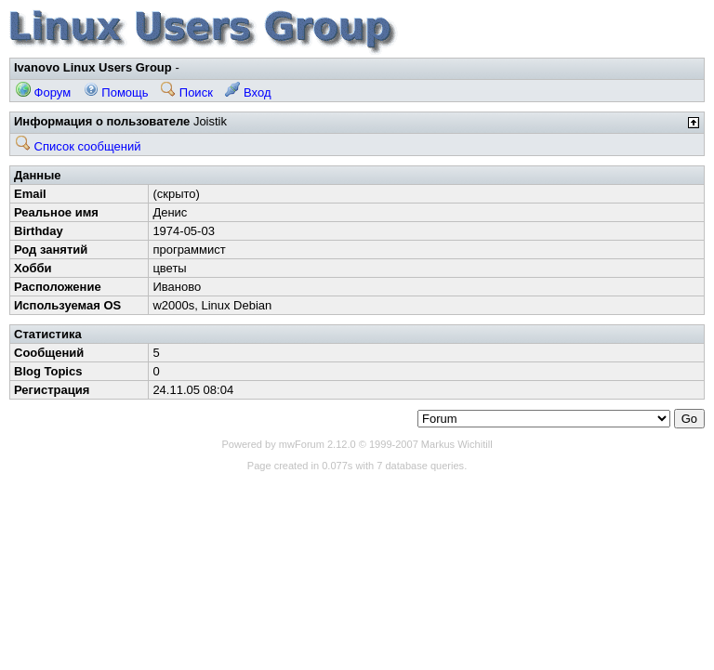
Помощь (116, 92)
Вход (248, 92)
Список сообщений (78, 146)
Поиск (187, 92)
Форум (43, 92)
